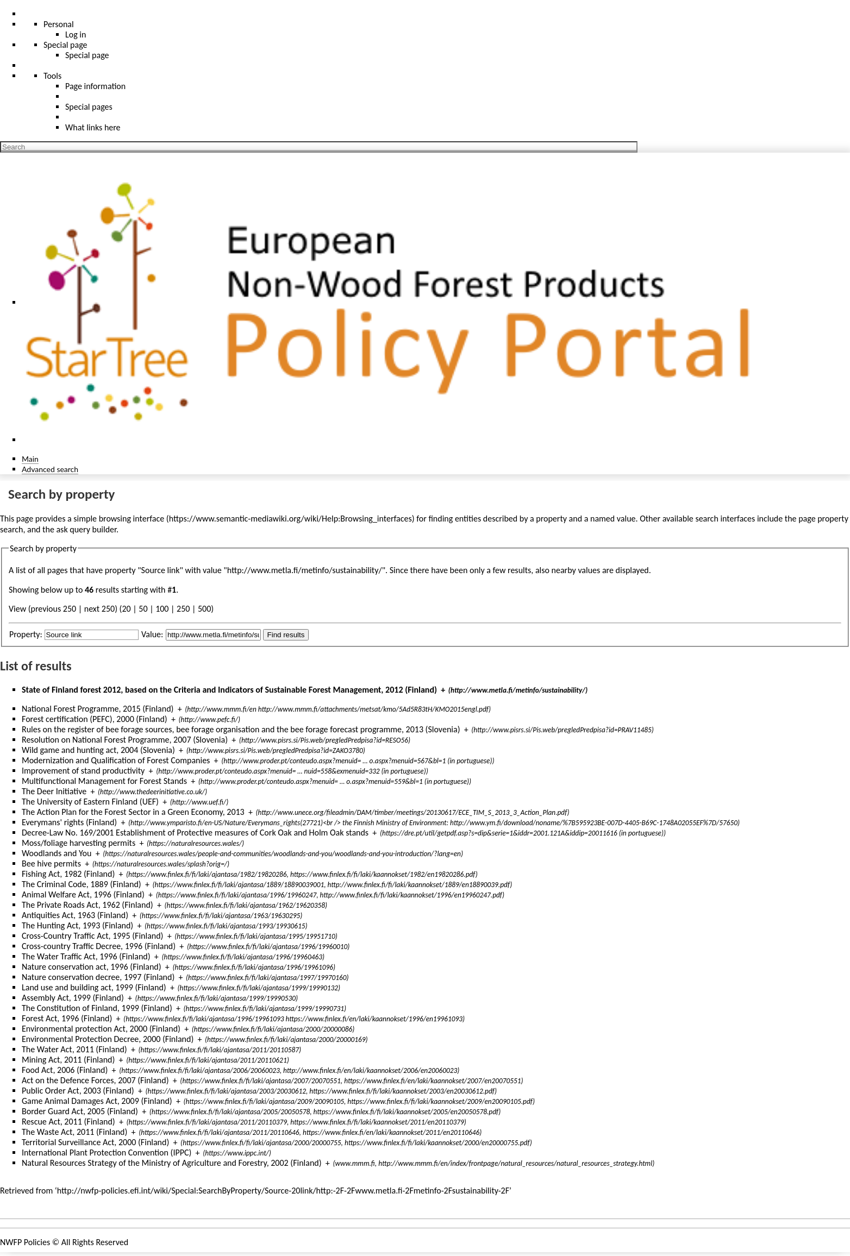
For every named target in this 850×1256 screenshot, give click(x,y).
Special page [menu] (65, 45)
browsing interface (132, 518)
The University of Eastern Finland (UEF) (90, 801)
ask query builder (86, 529)
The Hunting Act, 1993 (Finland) (77, 925)
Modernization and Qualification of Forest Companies (116, 760)
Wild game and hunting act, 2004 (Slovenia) (98, 750)
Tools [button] (52, 76)
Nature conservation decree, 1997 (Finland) (98, 977)
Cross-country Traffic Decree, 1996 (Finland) (99, 946)
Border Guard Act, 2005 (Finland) (80, 1111)
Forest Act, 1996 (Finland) (67, 1018)
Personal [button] (58, 24)
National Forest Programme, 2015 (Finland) (97, 709)
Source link (160, 570)
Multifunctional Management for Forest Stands (104, 781)
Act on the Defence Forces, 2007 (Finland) (95, 1080)
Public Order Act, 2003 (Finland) (78, 1090)
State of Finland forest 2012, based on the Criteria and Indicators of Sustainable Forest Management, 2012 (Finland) (229, 689)
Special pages (88, 107)
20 (126, 609)
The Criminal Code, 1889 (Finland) (81, 884)
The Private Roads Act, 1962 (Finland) (87, 905)
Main (30, 458)
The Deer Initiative (54, 791)
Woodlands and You (56, 853)
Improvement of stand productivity (83, 770)
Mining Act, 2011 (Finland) (68, 1059)
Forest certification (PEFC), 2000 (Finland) (94, 719)
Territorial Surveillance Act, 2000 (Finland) (95, 1142)
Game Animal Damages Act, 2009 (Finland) (97, 1101)
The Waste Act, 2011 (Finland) (74, 1132)
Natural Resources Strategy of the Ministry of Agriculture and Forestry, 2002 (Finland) (172, 1163)
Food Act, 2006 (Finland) (65, 1070)
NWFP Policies (25, 1242)
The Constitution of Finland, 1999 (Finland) (97, 1008)
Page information (95, 86)
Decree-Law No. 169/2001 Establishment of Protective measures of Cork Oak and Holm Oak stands (195, 832)
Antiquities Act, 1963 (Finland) (75, 915)
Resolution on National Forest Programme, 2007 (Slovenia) (125, 739)
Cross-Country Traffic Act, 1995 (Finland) (92, 936)
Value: (152, 634)
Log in (75, 34)
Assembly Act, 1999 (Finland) (73, 998)
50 (143, 609)
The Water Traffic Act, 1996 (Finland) (86, 956)
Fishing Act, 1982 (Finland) (68, 874)
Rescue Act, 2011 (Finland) (68, 1121)
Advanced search (50, 469)
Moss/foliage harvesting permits (78, 843)
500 (204, 609)
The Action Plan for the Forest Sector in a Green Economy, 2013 (133, 812)
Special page (87, 55)
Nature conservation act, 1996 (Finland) (91, 967)
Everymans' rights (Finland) (69, 822)
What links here (93, 127)
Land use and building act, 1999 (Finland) (94, 987)
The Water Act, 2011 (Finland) (74, 1049)
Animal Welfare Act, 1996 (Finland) (83, 894)
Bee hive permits (51, 863)
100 (161, 609)
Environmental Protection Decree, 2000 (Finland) (107, 1039)
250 (183, 609)
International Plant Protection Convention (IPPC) (106, 1152)
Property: (25, 634)
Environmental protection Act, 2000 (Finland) (101, 1028)
